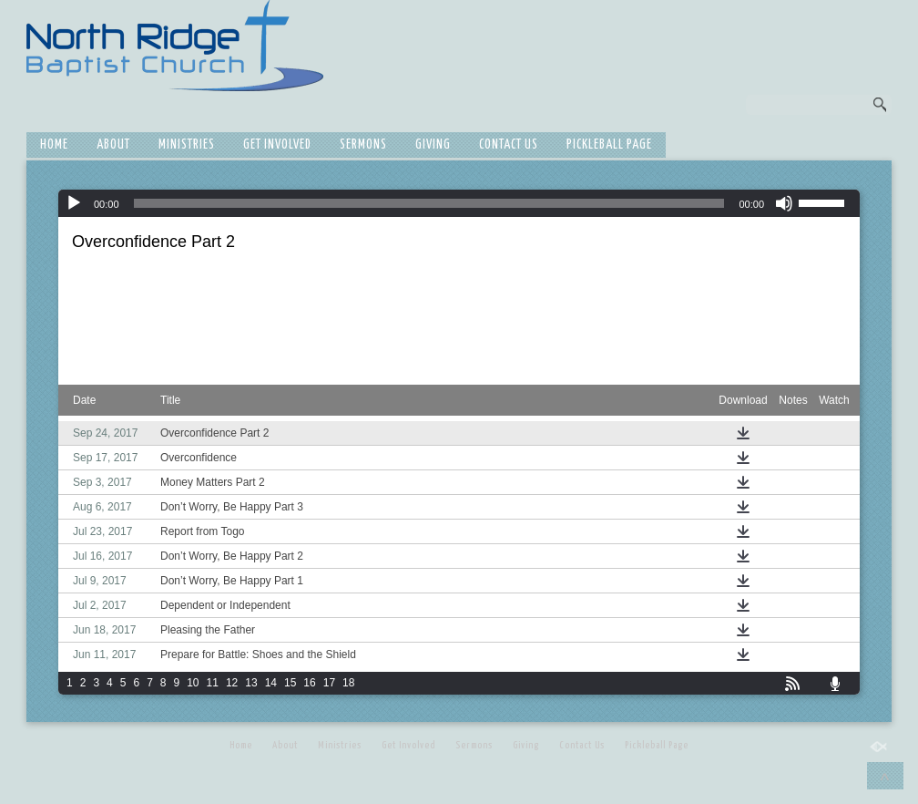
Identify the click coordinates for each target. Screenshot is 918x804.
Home (54, 145)
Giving (433, 145)
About (113, 145)
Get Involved (277, 145)
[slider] (429, 203)
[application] (459, 203)
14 (271, 682)
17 (329, 682)
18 (348, 682)
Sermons (363, 145)
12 (232, 682)
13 (251, 682)
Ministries (186, 145)
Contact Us (508, 145)
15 (290, 682)
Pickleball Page (609, 145)
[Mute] (784, 203)
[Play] (74, 203)
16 (309, 682)
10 (193, 682)
